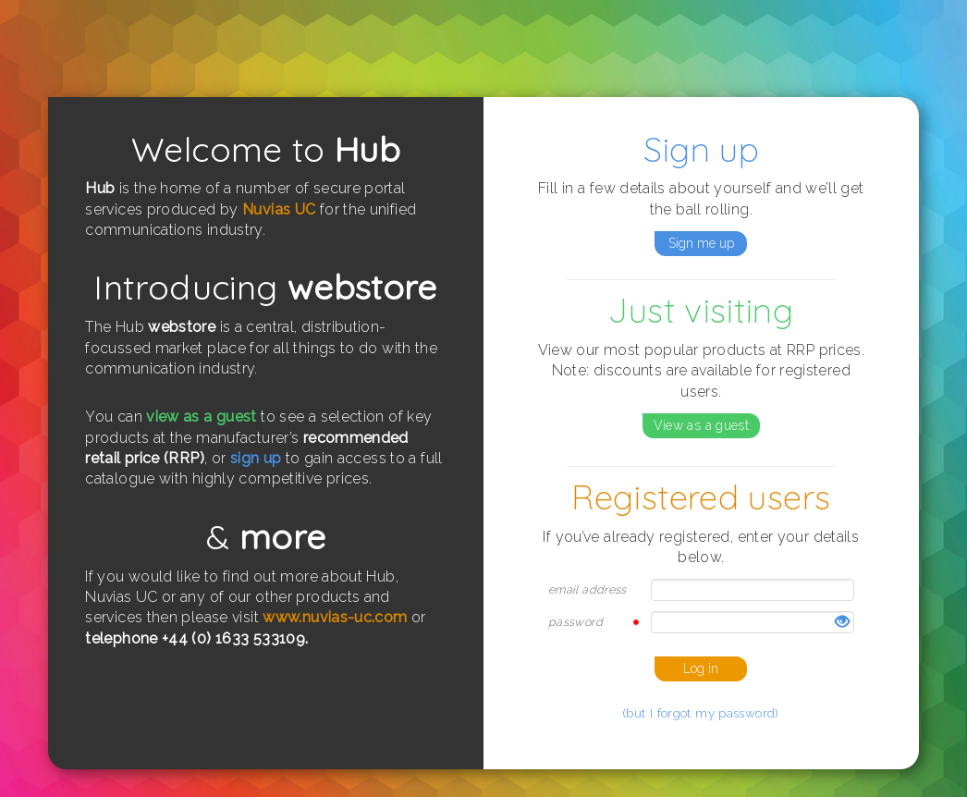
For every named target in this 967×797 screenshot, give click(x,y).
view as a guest (201, 416)
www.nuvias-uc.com (335, 617)
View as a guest (702, 425)
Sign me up (701, 243)
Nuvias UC (278, 209)
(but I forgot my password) (701, 712)
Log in (700, 668)
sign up (256, 458)
